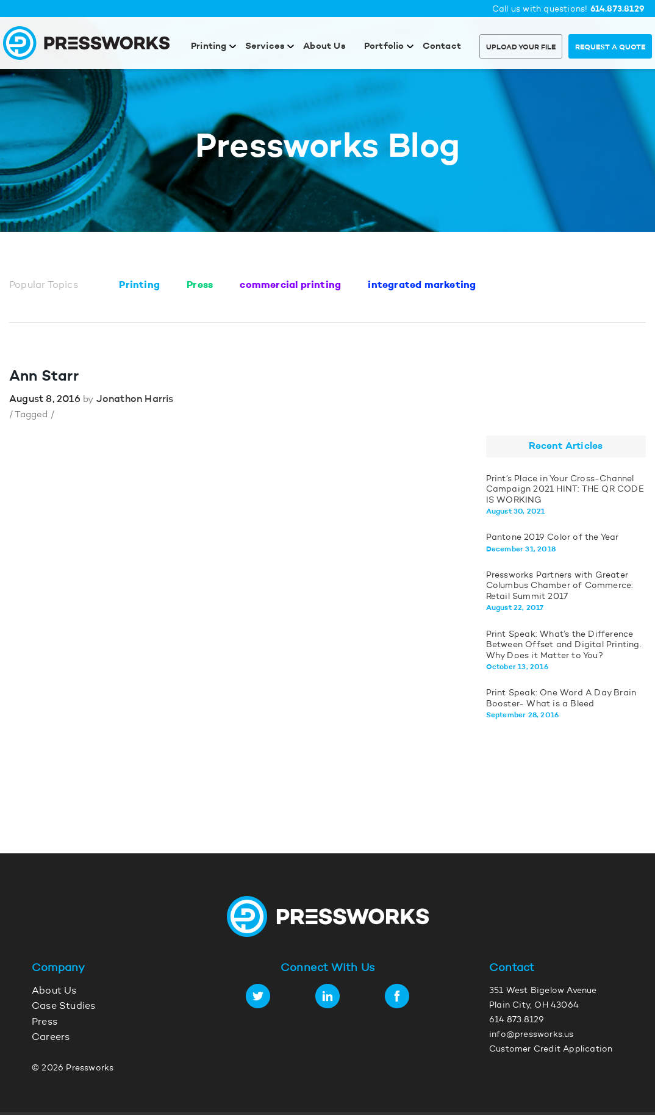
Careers (51, 1037)
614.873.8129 (617, 9)
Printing (209, 46)
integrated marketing (422, 285)
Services (265, 46)
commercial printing (290, 285)
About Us (324, 46)
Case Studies (63, 1006)
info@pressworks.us (531, 1035)
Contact (442, 46)
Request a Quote (610, 47)
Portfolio (384, 46)
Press (200, 285)
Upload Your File (521, 47)
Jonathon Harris (135, 399)
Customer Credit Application (550, 1049)
